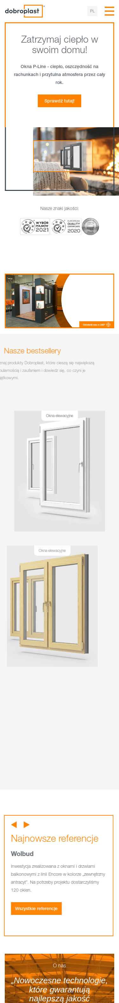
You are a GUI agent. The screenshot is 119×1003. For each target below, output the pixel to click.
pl (92, 11)
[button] (4, 824)
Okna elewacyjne (52, 415)
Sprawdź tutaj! (59, 100)
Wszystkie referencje (27, 908)
